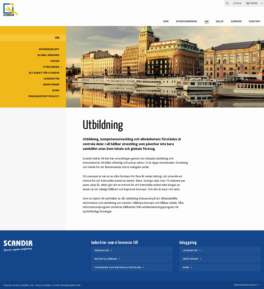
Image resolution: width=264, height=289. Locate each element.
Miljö (219, 21)
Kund (55, 90)
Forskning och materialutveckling (118, 267)
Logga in (237, 3)
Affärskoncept (49, 49)
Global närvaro (48, 55)
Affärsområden (186, 21)
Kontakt (255, 21)
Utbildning (51, 66)
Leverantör (51, 78)
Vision (54, 61)
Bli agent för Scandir (44, 72)
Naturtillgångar (106, 259)
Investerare (51, 84)
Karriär (236, 21)
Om (207, 21)
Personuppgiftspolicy (43, 96)
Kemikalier (102, 250)
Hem (166, 21)
